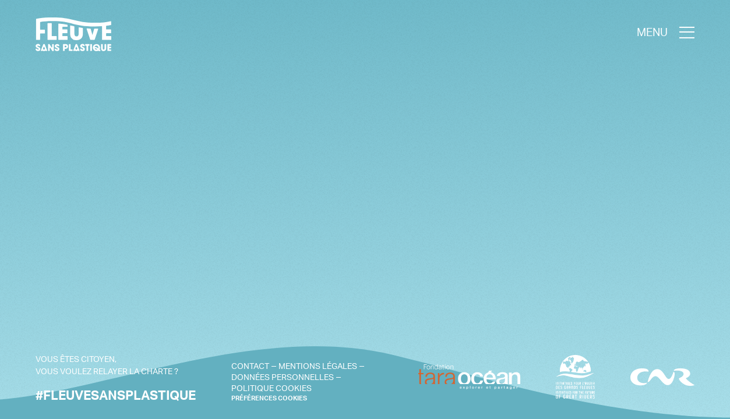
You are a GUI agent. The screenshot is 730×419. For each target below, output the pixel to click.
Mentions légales (317, 366)
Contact (250, 366)
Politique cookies (271, 388)
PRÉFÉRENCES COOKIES (269, 398)
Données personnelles (282, 377)
